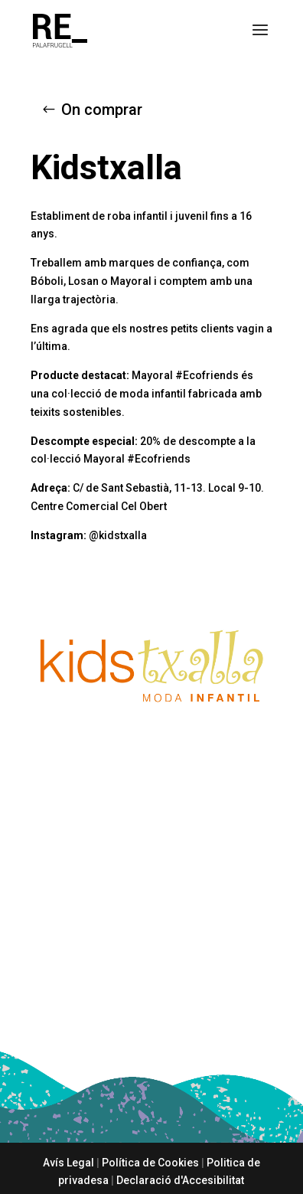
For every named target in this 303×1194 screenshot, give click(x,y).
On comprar (101, 109)
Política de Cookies (150, 1162)
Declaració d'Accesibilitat (180, 1180)
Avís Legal (68, 1162)
